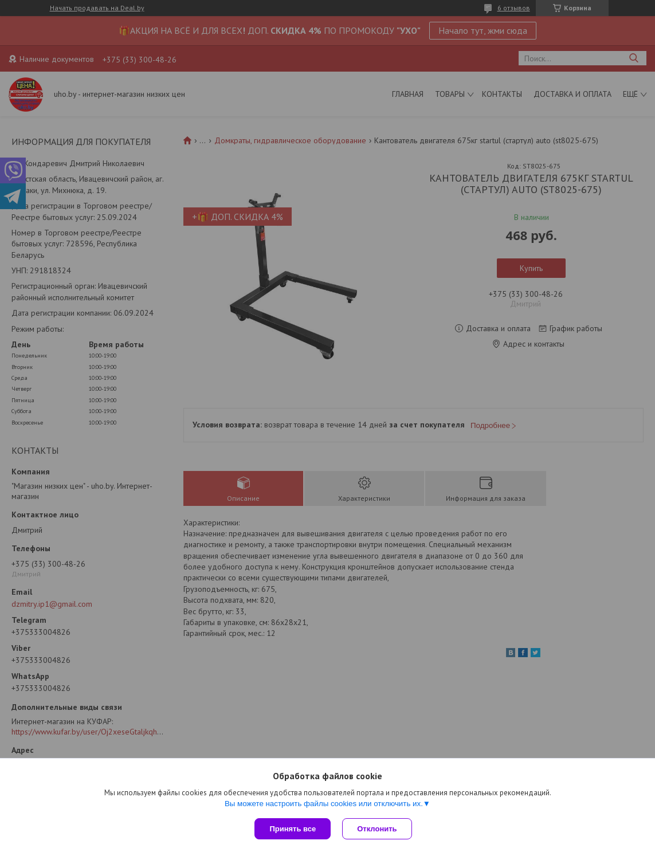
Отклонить (377, 828)
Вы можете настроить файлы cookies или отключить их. (324, 803)
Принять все (292, 828)
